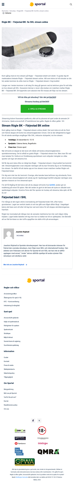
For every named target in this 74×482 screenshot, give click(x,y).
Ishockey (13, 11)
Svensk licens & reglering (12, 341)
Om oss (6, 409)
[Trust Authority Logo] (26, 438)
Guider (6, 357)
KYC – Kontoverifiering (11, 302)
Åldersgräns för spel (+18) (12, 298)
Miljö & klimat (8, 337)
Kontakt (6, 361)
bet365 (52, 185)
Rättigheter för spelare (11, 326)
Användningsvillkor (10, 294)
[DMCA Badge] (26, 430)
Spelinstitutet (8, 330)
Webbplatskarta (9, 369)
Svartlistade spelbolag (11, 345)
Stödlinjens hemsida (22, 477)
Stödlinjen (7, 333)
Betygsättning (8, 389)
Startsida (5, 11)
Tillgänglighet (8, 377)
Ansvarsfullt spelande (11, 318)
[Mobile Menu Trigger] (3, 4)
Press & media (8, 365)
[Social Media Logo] (33, 420)
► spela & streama (37, 109)
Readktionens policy (10, 405)
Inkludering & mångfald (12, 306)
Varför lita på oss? (10, 397)
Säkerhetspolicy (9, 373)
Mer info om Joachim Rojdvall (15, 264)
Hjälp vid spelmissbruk (11, 322)
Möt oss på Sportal (10, 393)
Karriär (6, 401)
